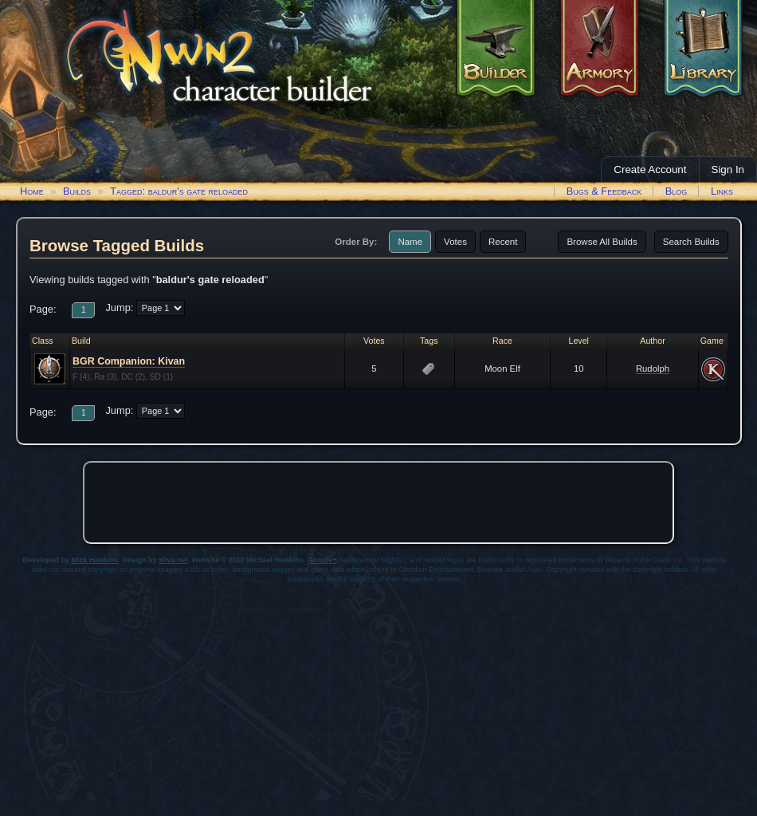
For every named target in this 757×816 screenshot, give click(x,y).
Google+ (322, 560)
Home (32, 191)
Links (722, 191)
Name (410, 241)
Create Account (650, 169)
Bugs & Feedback (604, 191)
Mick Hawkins (95, 560)
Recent (503, 241)
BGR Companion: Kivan (129, 361)
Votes (455, 241)
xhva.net (173, 560)
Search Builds (691, 241)
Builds (77, 191)
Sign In (728, 169)
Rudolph (652, 368)
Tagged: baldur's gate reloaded (179, 191)
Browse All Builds (602, 241)
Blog (676, 191)
